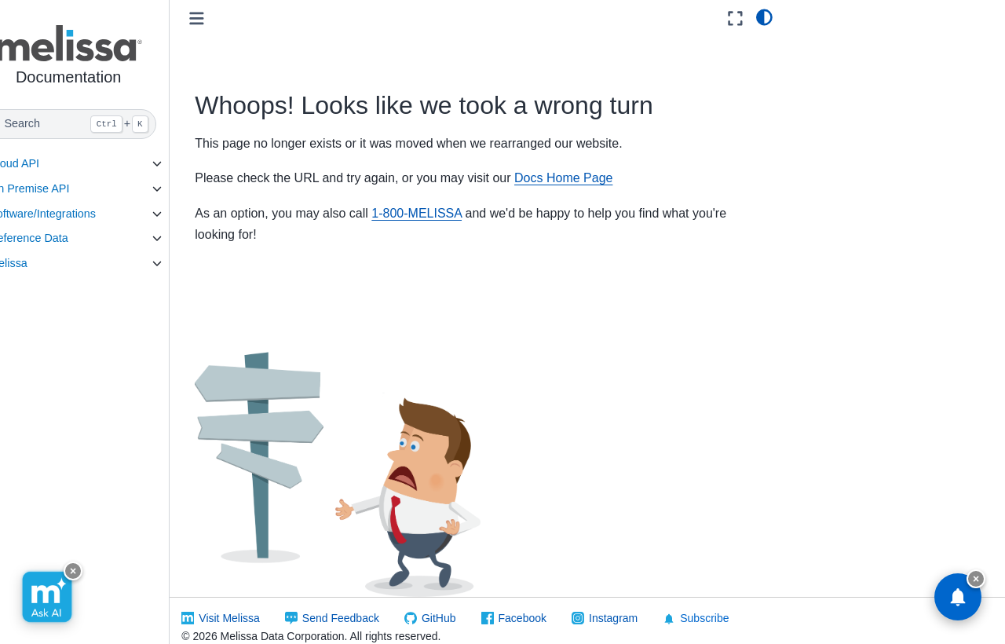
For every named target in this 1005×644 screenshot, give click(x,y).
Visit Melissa (260, 604)
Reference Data (60, 238)
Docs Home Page (595, 178)
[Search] (100, 124)
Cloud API (45, 163)
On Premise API (60, 188)
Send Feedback (372, 604)
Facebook (553, 604)
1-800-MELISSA (448, 213)
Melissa (39, 263)
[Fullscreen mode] (735, 18)
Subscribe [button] (727, 604)
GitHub (470, 604)
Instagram (644, 604)
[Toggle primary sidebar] (228, 18)
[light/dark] (764, 16)
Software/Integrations (73, 213)
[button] (100, 58)
